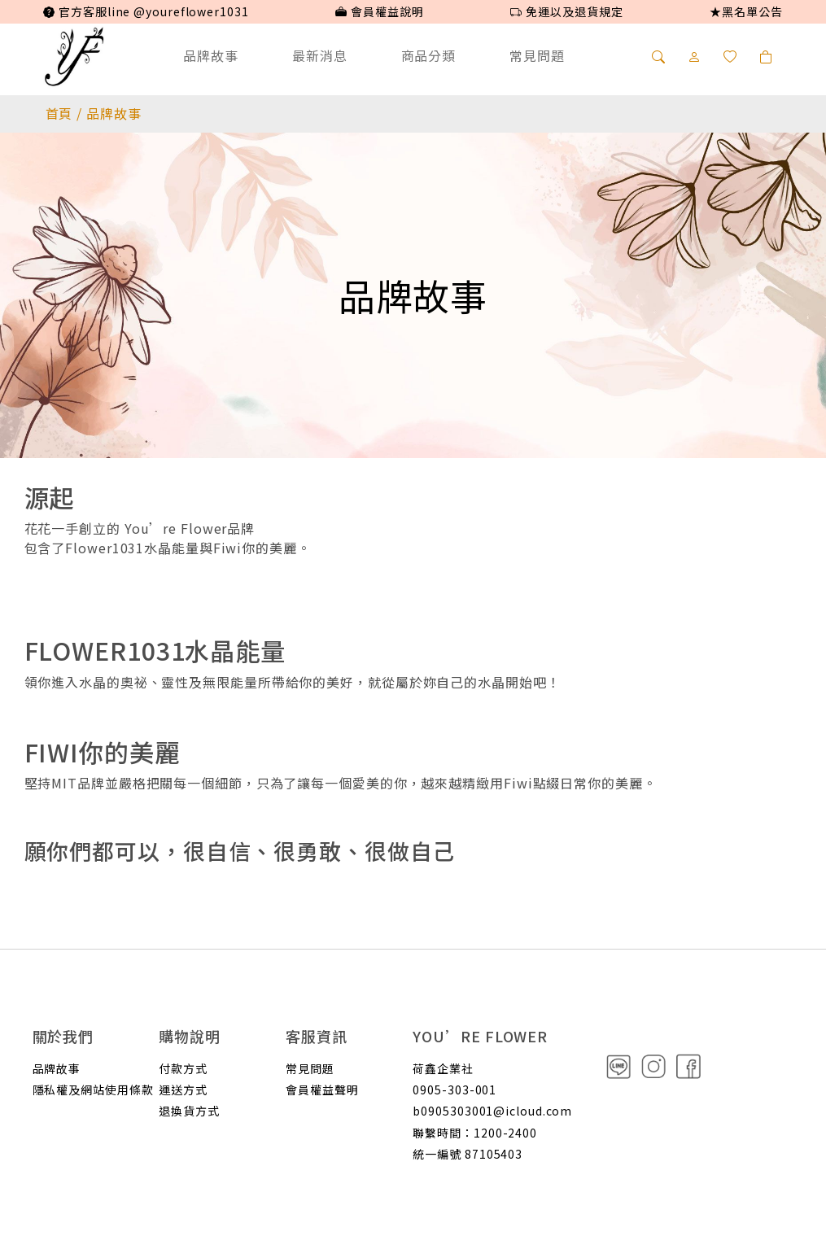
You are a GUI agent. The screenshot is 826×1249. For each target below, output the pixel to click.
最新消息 (319, 55)
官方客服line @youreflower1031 (145, 11)
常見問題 (537, 55)
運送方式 (183, 1089)
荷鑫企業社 (443, 1068)
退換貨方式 (189, 1111)
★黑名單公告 (746, 11)
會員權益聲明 (322, 1089)
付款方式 (183, 1068)
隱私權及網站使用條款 (93, 1089)
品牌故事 (210, 55)
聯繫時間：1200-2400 (475, 1133)
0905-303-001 (454, 1089)
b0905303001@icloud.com (492, 1111)
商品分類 (429, 55)
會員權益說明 (379, 11)
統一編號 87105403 (467, 1154)
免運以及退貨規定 (566, 11)
